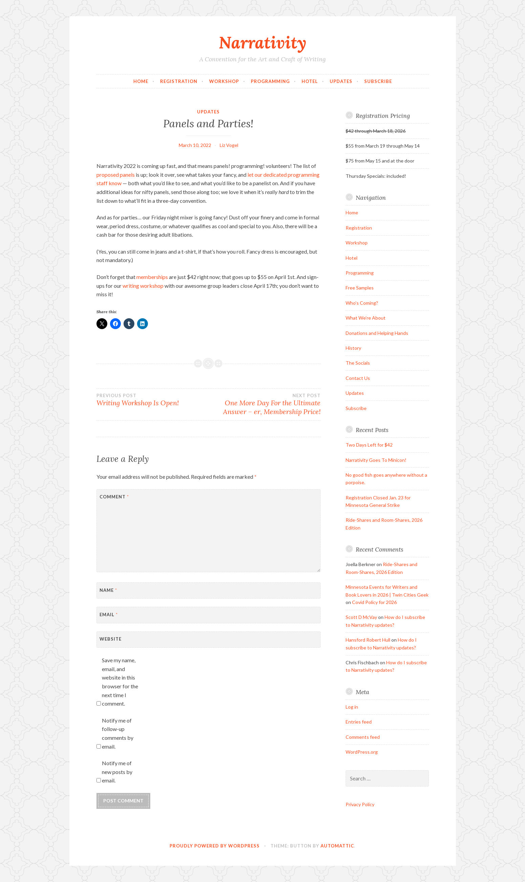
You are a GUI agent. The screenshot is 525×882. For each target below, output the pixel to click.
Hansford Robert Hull (368, 640)
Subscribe (378, 81)
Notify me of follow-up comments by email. (117, 733)
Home (140, 81)
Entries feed (359, 722)
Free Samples (360, 288)
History (353, 348)
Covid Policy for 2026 (374, 602)
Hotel (310, 81)
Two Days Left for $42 (369, 445)
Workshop (224, 81)
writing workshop (143, 285)
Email (109, 614)
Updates (341, 81)
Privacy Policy (360, 804)
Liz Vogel (229, 145)
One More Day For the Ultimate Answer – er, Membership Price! (265, 404)
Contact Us (358, 378)
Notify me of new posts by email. (117, 771)
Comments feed (363, 737)
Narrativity (262, 42)
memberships (152, 277)
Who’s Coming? (362, 303)
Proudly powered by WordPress (215, 845)
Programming (270, 81)
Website (111, 639)
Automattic (337, 845)
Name (108, 590)
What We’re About (366, 318)
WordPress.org (362, 752)
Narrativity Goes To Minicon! (376, 460)
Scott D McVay (361, 617)
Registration (178, 81)
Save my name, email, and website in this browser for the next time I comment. (120, 682)
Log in (352, 707)
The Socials (358, 363)
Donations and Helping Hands (377, 333)
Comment (114, 496)
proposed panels (115, 174)
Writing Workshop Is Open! (152, 400)
